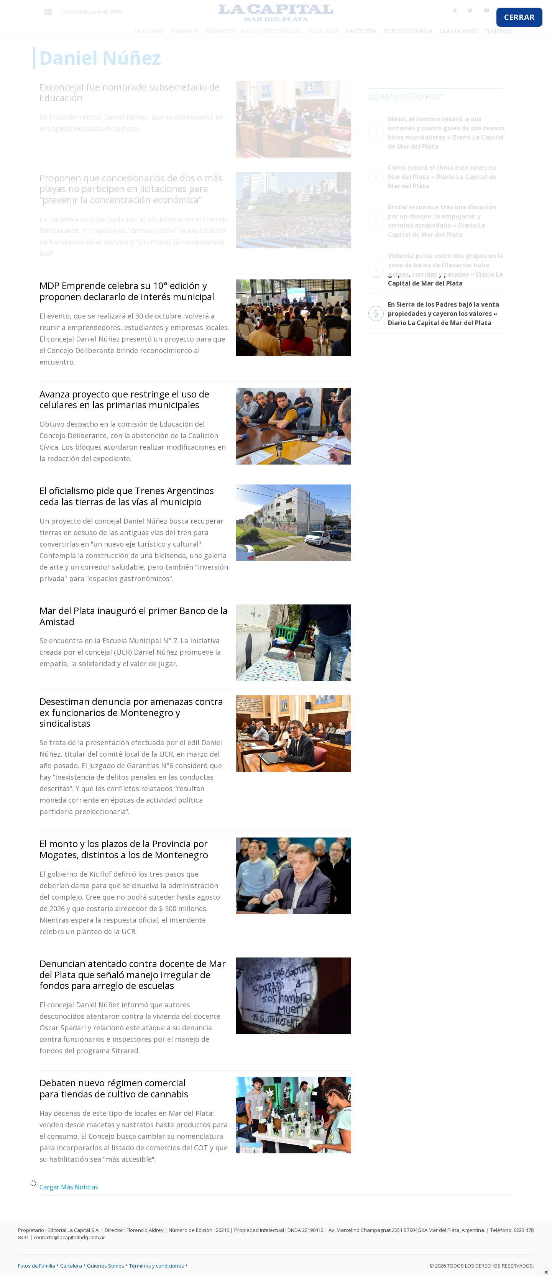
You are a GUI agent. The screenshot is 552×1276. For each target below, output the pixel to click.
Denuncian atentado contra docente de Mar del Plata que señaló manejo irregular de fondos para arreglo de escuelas (132, 974)
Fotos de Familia (36, 1265)
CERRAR (519, 17)
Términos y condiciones (156, 1265)
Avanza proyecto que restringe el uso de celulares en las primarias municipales (124, 399)
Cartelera (71, 1265)
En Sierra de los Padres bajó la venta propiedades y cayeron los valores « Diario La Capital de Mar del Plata (433, 313)
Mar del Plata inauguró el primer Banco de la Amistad (133, 616)
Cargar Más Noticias (68, 1187)
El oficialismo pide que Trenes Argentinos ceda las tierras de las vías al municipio (126, 496)
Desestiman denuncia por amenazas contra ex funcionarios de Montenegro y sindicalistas (131, 712)
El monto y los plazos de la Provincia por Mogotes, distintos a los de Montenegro (123, 849)
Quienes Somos (105, 1265)
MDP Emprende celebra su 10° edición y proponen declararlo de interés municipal (126, 291)
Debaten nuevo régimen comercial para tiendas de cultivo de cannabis (113, 1088)
